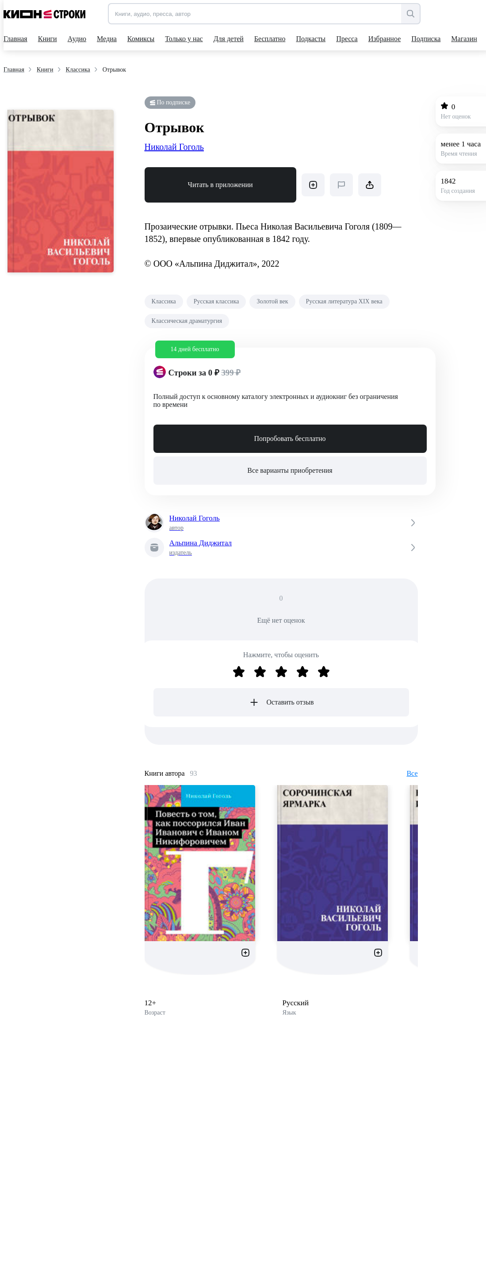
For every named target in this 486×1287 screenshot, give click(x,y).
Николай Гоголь (174, 147)
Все (411, 773)
